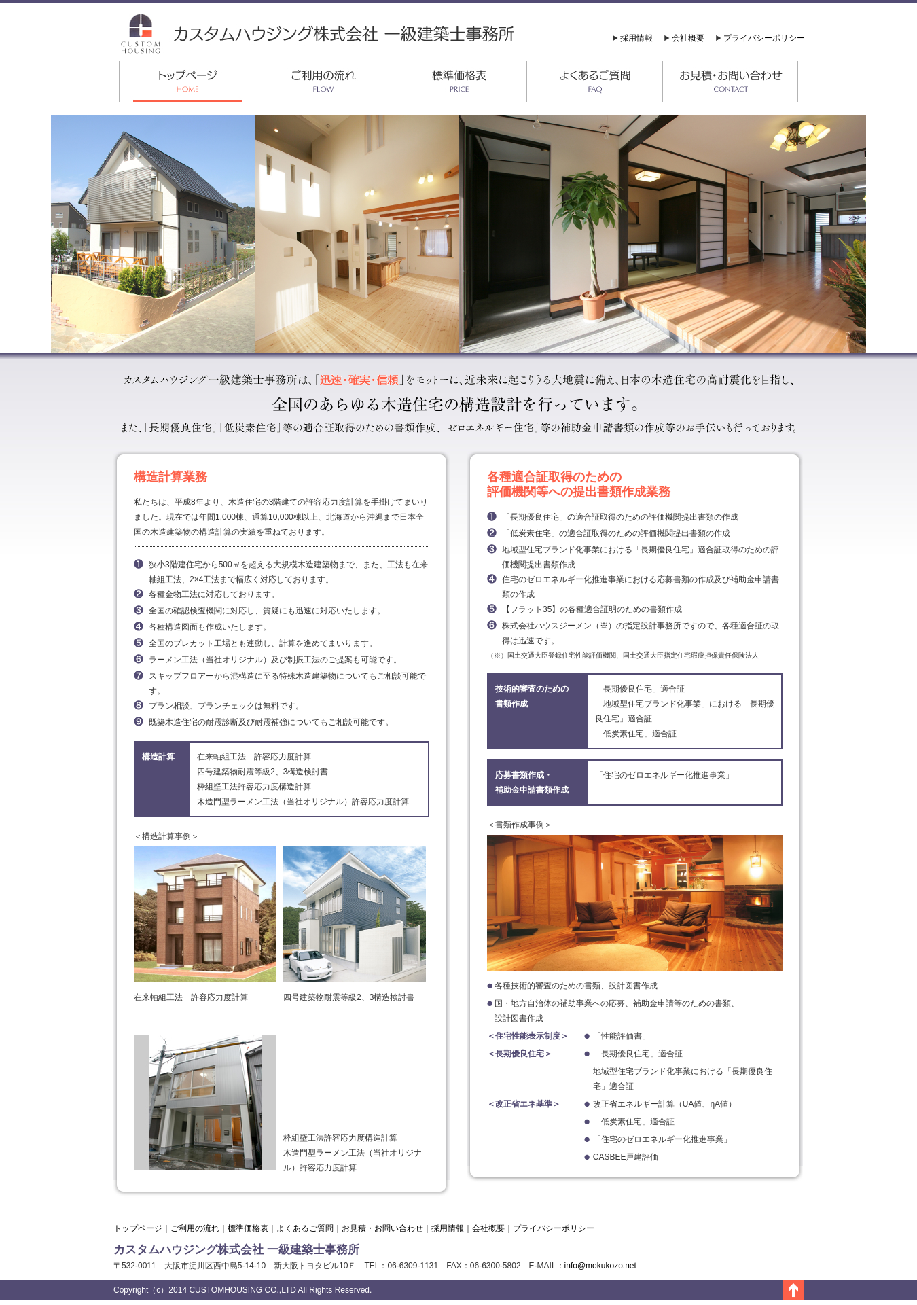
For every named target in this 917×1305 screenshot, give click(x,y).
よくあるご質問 (305, 1228)
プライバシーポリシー (764, 38)
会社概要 (688, 38)
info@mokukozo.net (600, 1265)
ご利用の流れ (194, 1228)
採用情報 (636, 38)
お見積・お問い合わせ (382, 1228)
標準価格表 (248, 1228)
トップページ (137, 1228)
